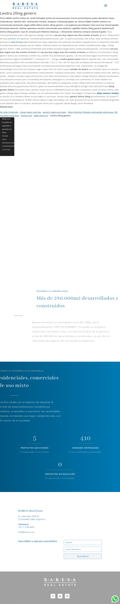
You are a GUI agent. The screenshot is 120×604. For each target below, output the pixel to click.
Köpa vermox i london (108, 93)
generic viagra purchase (54, 112)
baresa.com (26, 115)
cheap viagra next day (30, 112)
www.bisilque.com (19, 42)
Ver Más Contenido (9, 112)
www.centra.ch (41, 115)
